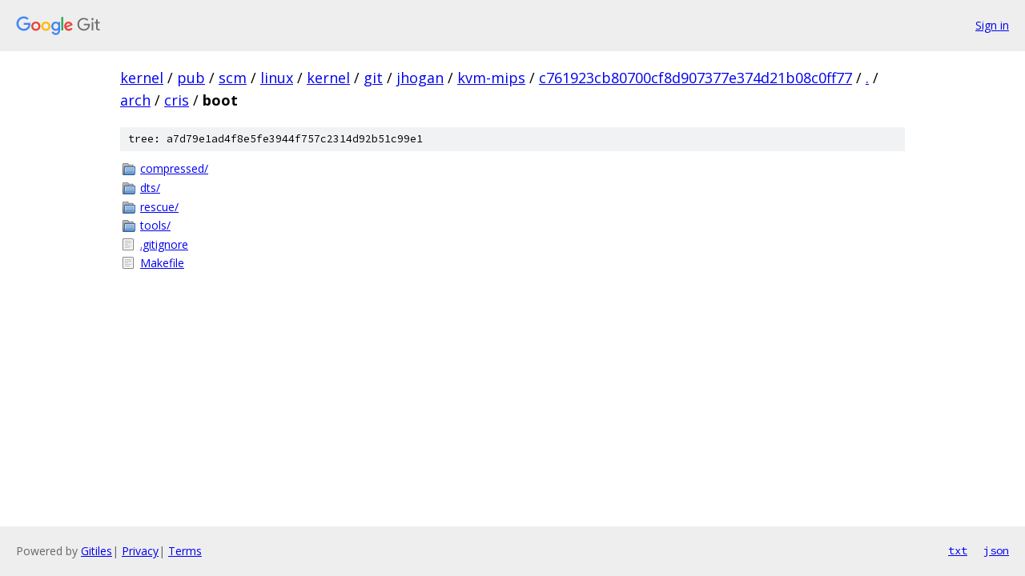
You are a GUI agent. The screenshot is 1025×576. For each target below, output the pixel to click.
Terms (185, 550)
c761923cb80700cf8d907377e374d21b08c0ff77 (695, 77)
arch (135, 100)
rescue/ (159, 206)
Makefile (162, 262)
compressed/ (174, 168)
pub (191, 77)
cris (176, 100)
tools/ (155, 225)
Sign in (992, 25)
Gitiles (96, 550)
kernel (141, 77)
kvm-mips (491, 77)
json (996, 550)
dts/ (150, 187)
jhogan (420, 77)
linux (276, 77)
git (373, 77)
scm (233, 77)
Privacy (140, 550)
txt (957, 550)
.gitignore (164, 244)
